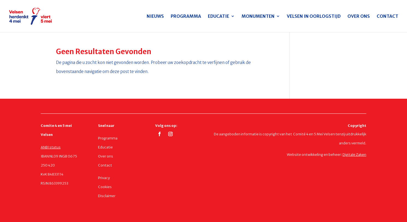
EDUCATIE (218, 16)
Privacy (104, 178)
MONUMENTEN (258, 16)
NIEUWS (155, 16)
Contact (105, 165)
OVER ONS (358, 16)
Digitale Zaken (354, 154)
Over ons (105, 156)
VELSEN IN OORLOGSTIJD (314, 16)
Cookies (105, 187)
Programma (107, 138)
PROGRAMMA (186, 16)
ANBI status (51, 147)
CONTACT (387, 16)
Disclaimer (107, 196)
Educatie (105, 147)
